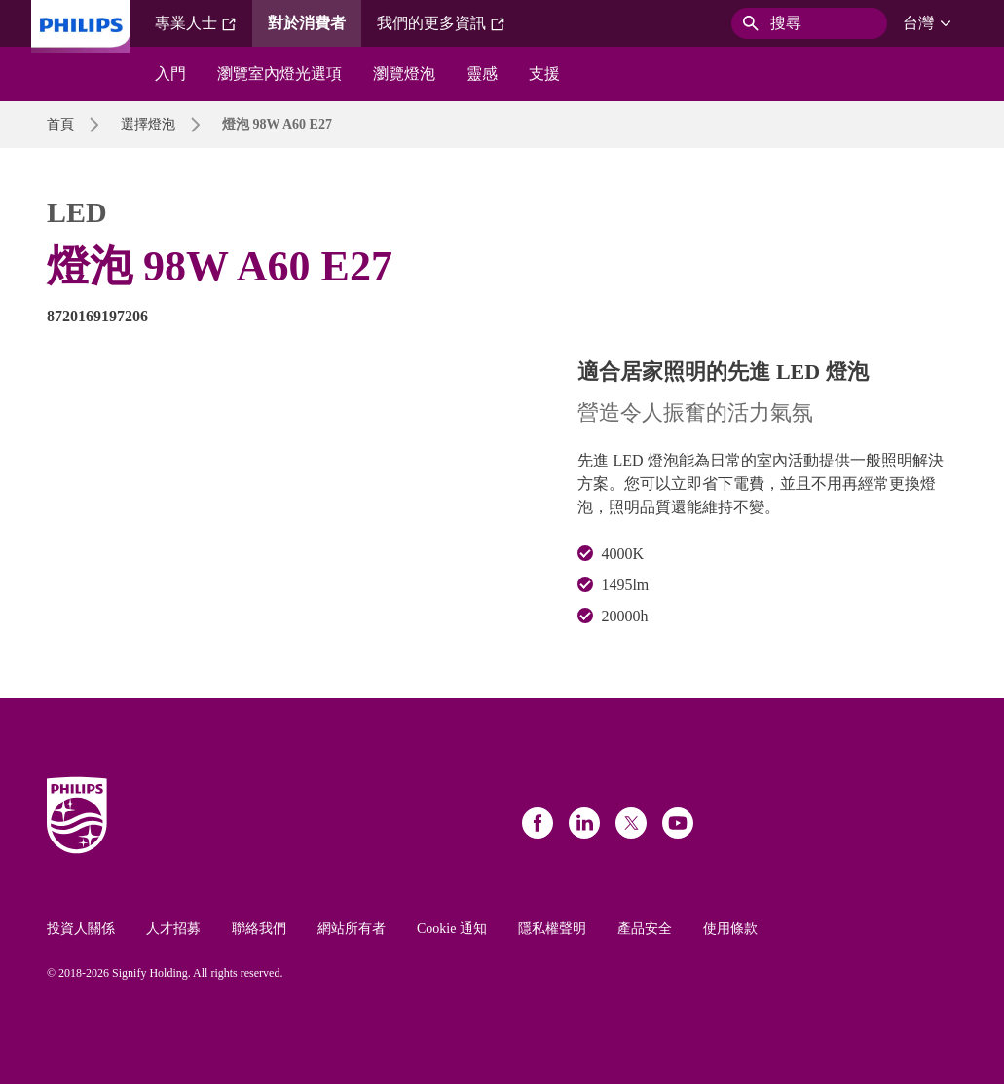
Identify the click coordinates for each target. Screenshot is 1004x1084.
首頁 (60, 124)
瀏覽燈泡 (404, 73)
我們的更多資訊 (441, 23)
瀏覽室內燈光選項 (279, 73)
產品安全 (644, 928)
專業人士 (196, 23)
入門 (170, 73)
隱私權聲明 (552, 928)
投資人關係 (81, 928)
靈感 (482, 73)
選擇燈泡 (148, 124)
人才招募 (173, 928)
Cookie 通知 (452, 928)
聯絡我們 (259, 928)
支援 (544, 73)
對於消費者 (307, 23)
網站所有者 (351, 928)
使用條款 (730, 928)
